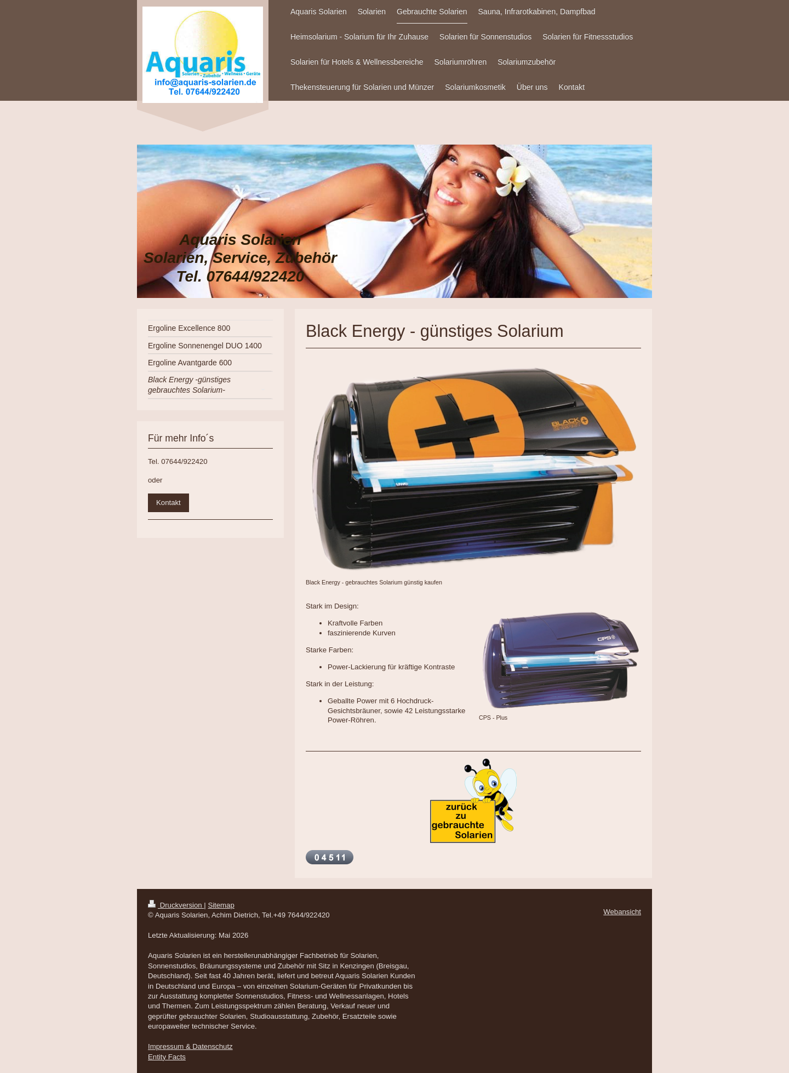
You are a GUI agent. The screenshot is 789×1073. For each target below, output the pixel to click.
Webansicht (622, 912)
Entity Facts (167, 1057)
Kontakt (168, 502)
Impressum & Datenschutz (190, 1046)
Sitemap (221, 905)
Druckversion (176, 905)
